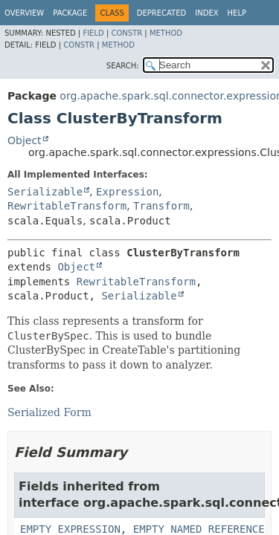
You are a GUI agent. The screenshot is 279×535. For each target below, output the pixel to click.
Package (70, 13)
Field (93, 33)
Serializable (45, 192)
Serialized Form (49, 412)
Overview (24, 13)
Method (166, 33)
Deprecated (162, 13)
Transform (161, 206)
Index (206, 13)
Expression (127, 192)
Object (24, 140)
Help (237, 13)
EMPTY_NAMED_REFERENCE (199, 529)
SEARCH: (122, 66)
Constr (126, 33)
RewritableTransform (66, 206)
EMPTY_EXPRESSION (70, 529)
